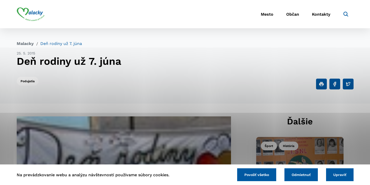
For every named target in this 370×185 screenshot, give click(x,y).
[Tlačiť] (321, 84)
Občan (292, 14)
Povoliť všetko (256, 175)
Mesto (267, 14)
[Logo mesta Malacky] (31, 14)
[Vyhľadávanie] (345, 14)
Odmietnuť (301, 175)
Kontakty (321, 14)
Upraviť (339, 175)
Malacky (25, 43)
